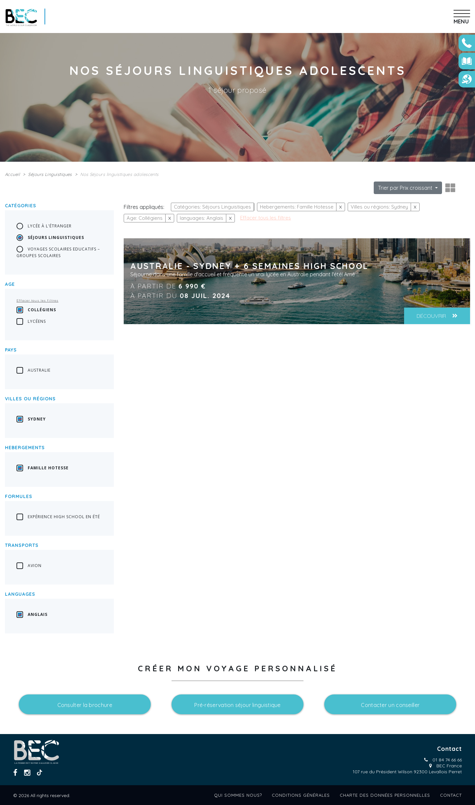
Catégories (20, 206)
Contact (451, 795)
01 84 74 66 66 (447, 760)
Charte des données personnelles (385, 795)
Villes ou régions (30, 399)
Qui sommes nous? (238, 795)
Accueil (12, 174)
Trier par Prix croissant (406, 187)
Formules (18, 496)
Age (10, 284)
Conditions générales (301, 795)
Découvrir (437, 316)
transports (22, 545)
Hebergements (25, 448)
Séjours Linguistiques (50, 174)
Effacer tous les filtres (37, 300)
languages (20, 594)
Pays (11, 350)
